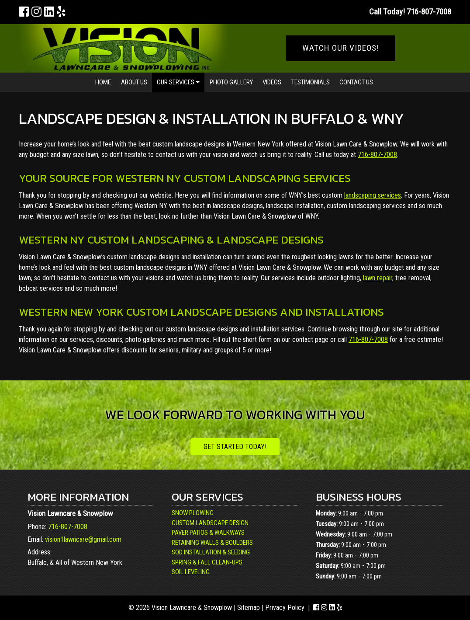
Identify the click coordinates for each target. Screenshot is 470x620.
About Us (134, 82)
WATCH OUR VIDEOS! (340, 48)
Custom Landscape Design (210, 523)
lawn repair (377, 278)
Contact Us (356, 82)
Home (103, 82)
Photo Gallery (231, 82)
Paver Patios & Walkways (208, 532)
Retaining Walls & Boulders (212, 543)
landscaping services (372, 195)
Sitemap (248, 607)
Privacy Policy (284, 607)
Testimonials (310, 82)
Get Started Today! (235, 446)
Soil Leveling (191, 572)
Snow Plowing (193, 513)
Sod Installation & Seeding (211, 552)
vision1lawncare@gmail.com (83, 539)
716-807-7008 (377, 154)
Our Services (178, 82)
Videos (272, 82)
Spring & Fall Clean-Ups (207, 562)
